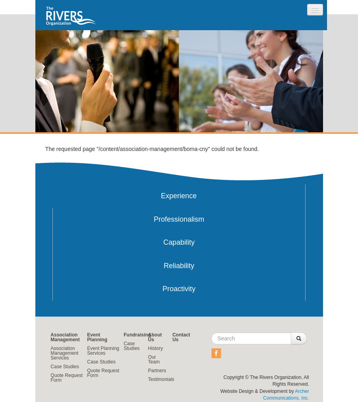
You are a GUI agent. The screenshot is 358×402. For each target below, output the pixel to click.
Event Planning (97, 337)
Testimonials (161, 379)
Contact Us (181, 337)
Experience (179, 196)
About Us (155, 337)
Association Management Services (64, 353)
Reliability (179, 266)
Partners (157, 370)
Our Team (154, 359)
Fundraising (137, 335)
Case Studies (64, 366)
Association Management (64, 337)
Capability (179, 242)
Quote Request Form (66, 378)
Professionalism (179, 219)
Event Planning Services (103, 351)
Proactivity (179, 289)
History (155, 348)
